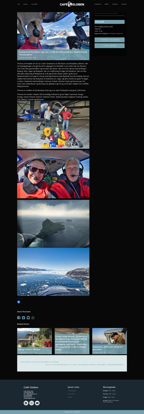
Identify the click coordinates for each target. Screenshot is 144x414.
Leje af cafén (71, 394)
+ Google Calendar (109, 40)
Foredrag (112, 33)
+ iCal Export (109, 46)
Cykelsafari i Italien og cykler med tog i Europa (39, 362)
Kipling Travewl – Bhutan (29, 349)
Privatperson (119, 33)
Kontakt (70, 397)
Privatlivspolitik (72, 390)
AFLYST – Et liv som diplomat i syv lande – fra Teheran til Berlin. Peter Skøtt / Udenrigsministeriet (84, 365)
